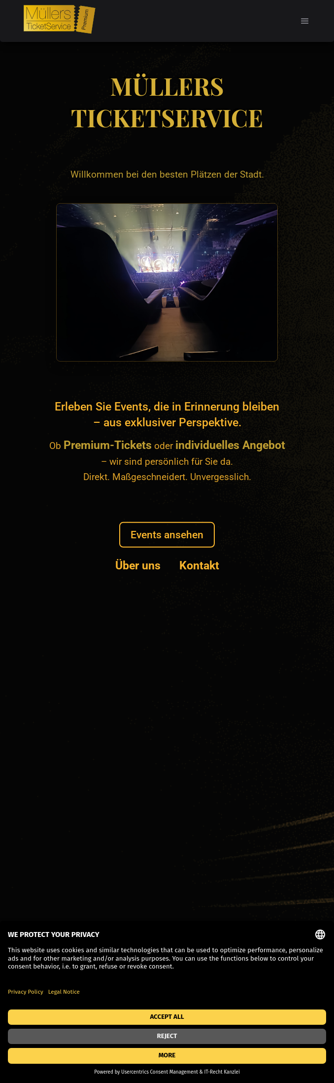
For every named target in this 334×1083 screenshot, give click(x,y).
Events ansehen (167, 534)
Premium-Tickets (108, 444)
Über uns (138, 565)
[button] (304, 21)
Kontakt (199, 565)
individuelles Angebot (230, 444)
